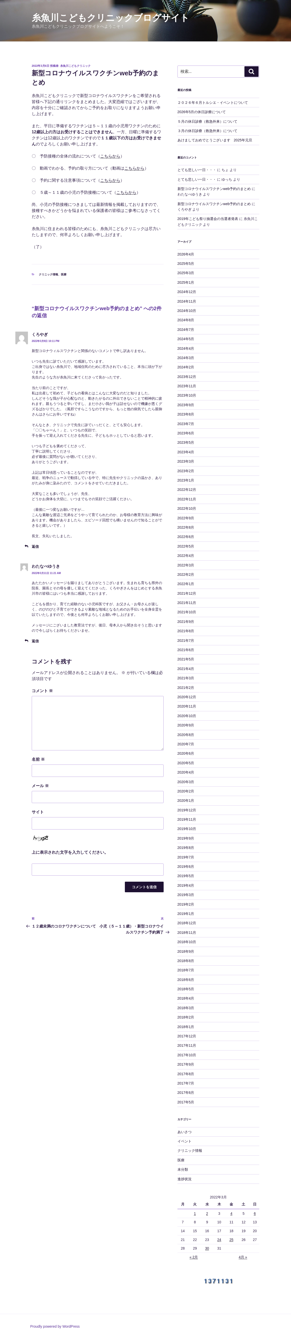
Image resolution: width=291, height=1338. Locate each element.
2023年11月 (186, 386)
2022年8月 (185, 527)
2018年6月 (185, 980)
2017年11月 (186, 1045)
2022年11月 (186, 499)
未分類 (182, 1169)
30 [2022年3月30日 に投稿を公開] (207, 1248)
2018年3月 (185, 1008)
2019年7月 (185, 857)
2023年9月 (185, 405)
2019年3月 (185, 895)
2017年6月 (185, 1093)
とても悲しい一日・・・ (196, 170)
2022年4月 (185, 556)
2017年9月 (185, 1064)
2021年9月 (185, 622)
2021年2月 (185, 688)
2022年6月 (185, 537)
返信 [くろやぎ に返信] (35, 547)
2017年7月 (185, 1083)
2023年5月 (185, 442)
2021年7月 (185, 641)
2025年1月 (185, 282)
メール (40, 786)
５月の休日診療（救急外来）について (207, 121)
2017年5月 (185, 1102)
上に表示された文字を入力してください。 (70, 852)
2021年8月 (185, 631)
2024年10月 (186, 311)
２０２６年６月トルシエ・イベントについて (212, 103)
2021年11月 (186, 603)
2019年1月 (185, 914)
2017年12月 (186, 1036)
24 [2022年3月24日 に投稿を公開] (219, 1240)
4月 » (243, 1257)
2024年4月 (185, 348)
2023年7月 (185, 424)
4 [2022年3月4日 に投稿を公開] (231, 1214)
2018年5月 (185, 989)
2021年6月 (185, 650)
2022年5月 (185, 546)
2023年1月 (185, 480)
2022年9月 (185, 518)
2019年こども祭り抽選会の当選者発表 (207, 219)
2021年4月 (185, 669)
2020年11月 (186, 706)
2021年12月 (186, 593)
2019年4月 (185, 885)
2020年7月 (185, 744)
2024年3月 (185, 358)
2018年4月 (185, 998)
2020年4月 (185, 772)
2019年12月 (186, 810)
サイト (38, 812)
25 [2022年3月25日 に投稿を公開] (231, 1240)
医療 (63, 274)
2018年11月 (186, 933)
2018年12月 (186, 923)
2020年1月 (185, 801)
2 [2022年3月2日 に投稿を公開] (207, 1214)
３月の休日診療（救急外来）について (207, 131)
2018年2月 (185, 1017)
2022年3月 (185, 565)
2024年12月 (186, 292)
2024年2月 (185, 367)
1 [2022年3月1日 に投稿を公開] (195, 1214)
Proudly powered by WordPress (55, 1326)
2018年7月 (185, 970)
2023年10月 (186, 395)
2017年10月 (186, 1055)
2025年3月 (185, 273)
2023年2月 (185, 471)
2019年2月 (185, 904)
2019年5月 (185, 876)
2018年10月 (186, 942)
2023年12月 (186, 377)
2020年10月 (186, 716)
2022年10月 (186, 508)
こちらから (110, 156)
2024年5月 (185, 339)
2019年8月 (185, 848)
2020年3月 (185, 782)
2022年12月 (186, 490)
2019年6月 (185, 867)
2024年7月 (185, 330)
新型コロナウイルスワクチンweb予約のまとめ (214, 189)
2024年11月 (186, 301)
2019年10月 (186, 829)
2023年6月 (185, 433)
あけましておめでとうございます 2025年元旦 (214, 140)
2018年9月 (185, 951)
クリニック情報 (48, 274)
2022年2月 (185, 574)
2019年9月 (185, 838)
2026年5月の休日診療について (201, 112)
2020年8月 (185, 735)
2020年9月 (185, 725)
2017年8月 (185, 1074)
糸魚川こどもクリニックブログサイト (110, 18)
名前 (38, 759)
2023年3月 (185, 461)
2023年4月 (185, 452)
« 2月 (194, 1257)
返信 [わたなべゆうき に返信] (35, 641)
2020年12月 (186, 697)
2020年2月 (185, 791)
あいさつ (184, 1132)
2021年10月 (186, 612)
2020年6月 (185, 753)
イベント (184, 1141)
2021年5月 (185, 659)
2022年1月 (185, 584)
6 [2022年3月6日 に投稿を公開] (255, 1214)
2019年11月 (186, 819)
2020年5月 (185, 763)
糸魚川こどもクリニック (75, 65)
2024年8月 (185, 320)
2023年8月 (185, 414)
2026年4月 (185, 254)
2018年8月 (185, 961)
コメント (42, 691)
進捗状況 (184, 1179)
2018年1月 (185, 1027)
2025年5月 (185, 264)
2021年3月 (185, 678)
